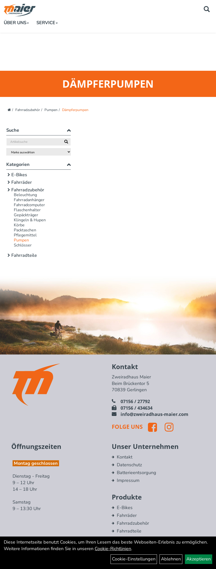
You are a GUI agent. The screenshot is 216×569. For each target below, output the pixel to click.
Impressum (128, 480)
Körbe (19, 225)
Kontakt (124, 457)
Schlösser (23, 245)
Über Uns (16, 23)
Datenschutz (129, 465)
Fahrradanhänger (29, 199)
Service (47, 23)
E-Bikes (19, 174)
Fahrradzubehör (27, 110)
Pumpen (51, 110)
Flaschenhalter (27, 209)
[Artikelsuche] (207, 10)
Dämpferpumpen (75, 110)
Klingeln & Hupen (30, 220)
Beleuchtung (25, 194)
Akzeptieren (198, 559)
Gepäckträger (26, 215)
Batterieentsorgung (136, 473)
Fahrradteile (24, 255)
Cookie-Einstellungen (133, 559)
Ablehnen (171, 559)
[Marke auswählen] (38, 152)
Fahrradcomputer (29, 204)
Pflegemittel (25, 235)
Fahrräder (21, 182)
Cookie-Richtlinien (113, 549)
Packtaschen (25, 230)
